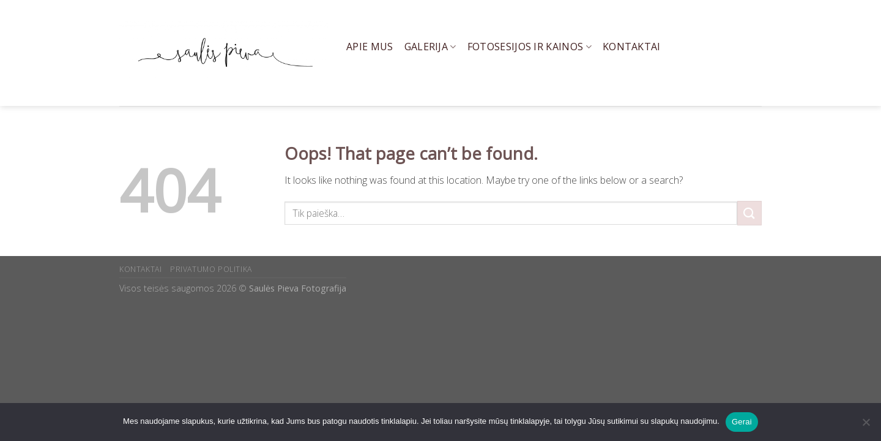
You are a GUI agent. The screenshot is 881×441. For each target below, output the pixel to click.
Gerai (742, 421)
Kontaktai (632, 46)
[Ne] (866, 425)
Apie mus (369, 46)
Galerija (430, 46)
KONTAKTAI (140, 269)
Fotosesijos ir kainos (529, 46)
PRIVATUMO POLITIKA (211, 269)
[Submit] (749, 213)
